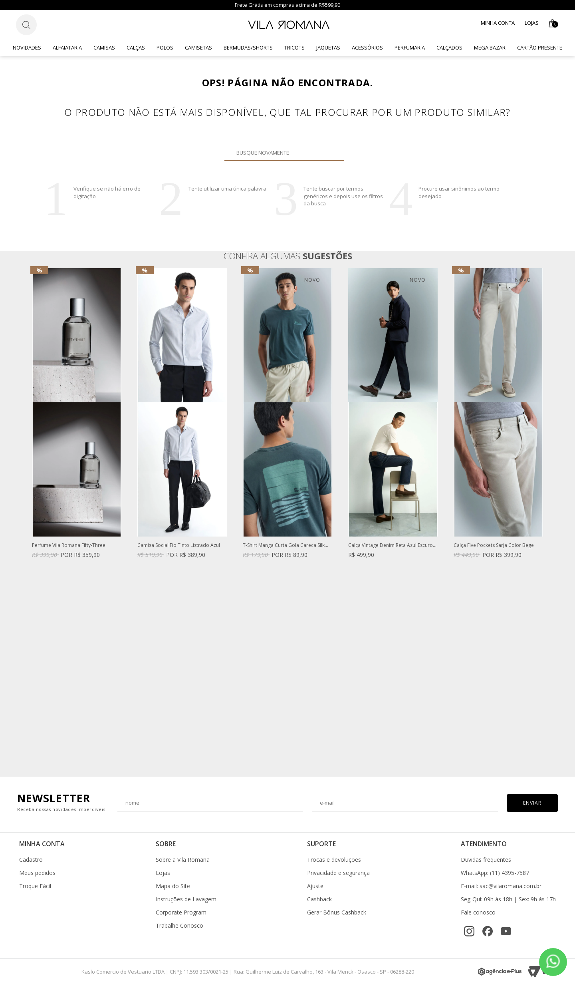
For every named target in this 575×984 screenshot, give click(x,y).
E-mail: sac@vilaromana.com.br (501, 886)
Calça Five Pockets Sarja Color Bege (494, 545)
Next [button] (543, 518)
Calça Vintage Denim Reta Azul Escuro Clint (390, 545)
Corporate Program (181, 912)
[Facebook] (487, 931)
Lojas (532, 22)
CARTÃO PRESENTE (539, 47)
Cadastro (31, 860)
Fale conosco (478, 912)
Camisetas (198, 47)
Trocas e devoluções (334, 860)
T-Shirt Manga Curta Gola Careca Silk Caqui (284, 545)
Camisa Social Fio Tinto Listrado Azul (178, 545)
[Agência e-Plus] (500, 971)
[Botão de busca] (26, 24)
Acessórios (367, 47)
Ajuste (315, 886)
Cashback (319, 899)
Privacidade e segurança (338, 873)
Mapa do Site (173, 886)
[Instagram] (469, 931)
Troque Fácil (35, 886)
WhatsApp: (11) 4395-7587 (495, 873)
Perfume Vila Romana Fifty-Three (68, 545)
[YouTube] (506, 931)
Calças (136, 47)
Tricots (294, 47)
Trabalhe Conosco (179, 925)
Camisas (104, 47)
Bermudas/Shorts (248, 47)
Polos (165, 47)
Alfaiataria (67, 47)
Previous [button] (31, 518)
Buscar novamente (333, 152)
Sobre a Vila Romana (183, 860)
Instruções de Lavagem (186, 899)
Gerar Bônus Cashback (336, 912)
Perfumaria (410, 47)
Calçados (449, 47)
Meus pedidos (37, 873)
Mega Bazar (490, 47)
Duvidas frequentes (486, 860)
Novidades (27, 47)
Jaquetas (328, 47)
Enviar (532, 802)
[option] (76, 421)
